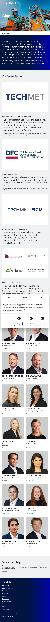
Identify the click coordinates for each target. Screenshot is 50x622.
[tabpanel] (25, 434)
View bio (4, 348)
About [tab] (40, 297)
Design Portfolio (12, 617)
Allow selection (30, 324)
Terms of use (5, 609)
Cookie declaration (7, 601)
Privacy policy (5, 598)
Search (4, 606)
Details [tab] (25, 297)
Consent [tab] (9, 297)
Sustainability (6, 571)
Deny (18, 324)
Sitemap (4, 604)
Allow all (42, 324)
